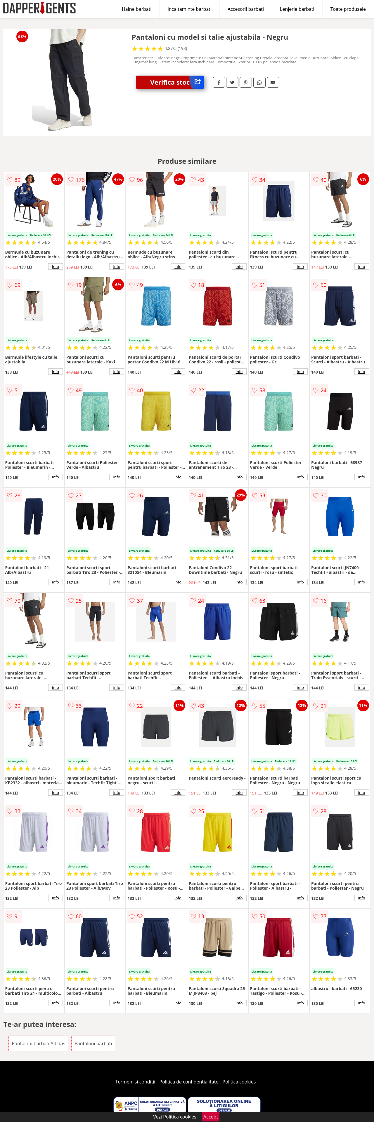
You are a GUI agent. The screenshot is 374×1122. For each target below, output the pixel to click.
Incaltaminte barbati (189, 9)
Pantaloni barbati (93, 1043)
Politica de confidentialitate (189, 1082)
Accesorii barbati (246, 9)
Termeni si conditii (135, 1082)
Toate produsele (348, 9)
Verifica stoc (177, 82)
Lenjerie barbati (297, 9)
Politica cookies (239, 1082)
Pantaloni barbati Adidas (38, 1043)
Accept (210, 1117)
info (55, 266)
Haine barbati (136, 9)
